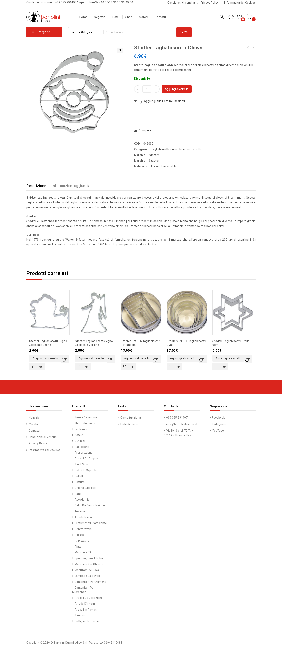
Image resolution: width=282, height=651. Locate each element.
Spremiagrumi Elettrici (89, 558)
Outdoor (80, 440)
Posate (79, 534)
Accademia (82, 499)
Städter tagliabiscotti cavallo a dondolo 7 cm (248, 47)
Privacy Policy (210, 2)
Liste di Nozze (129, 424)
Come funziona (130, 417)
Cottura (80, 482)
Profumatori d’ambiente (91, 523)
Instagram (219, 424)
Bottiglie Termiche (87, 621)
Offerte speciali (85, 487)
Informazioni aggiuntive (72, 186)
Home (83, 17)
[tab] (38, 185)
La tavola (81, 429)
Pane (78, 493)
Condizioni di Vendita (42, 437)
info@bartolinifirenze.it (181, 424)
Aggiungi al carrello (176, 89)
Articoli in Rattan (86, 609)
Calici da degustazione (90, 505)
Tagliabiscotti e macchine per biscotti (176, 149)
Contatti (160, 17)
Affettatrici (82, 540)
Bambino (81, 615)
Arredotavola (83, 517)
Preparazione (84, 452)
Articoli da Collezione (89, 597)
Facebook (218, 417)
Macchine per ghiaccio (90, 564)
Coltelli (79, 476)
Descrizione (36, 186)
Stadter (154, 154)
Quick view (41, 366)
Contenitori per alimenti (91, 581)
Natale (79, 435)
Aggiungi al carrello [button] (45, 358)
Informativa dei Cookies (240, 2)
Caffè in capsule (86, 470)
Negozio (100, 17)
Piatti (78, 546)
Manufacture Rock (87, 570)
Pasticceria (82, 446)
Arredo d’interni (85, 603)
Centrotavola (83, 529)
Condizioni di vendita (181, 2)
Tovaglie (80, 511)
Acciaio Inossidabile (164, 166)
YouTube (218, 430)
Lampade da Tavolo (88, 575)
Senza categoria (86, 417)
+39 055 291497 (177, 417)
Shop (128, 17)
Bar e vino (81, 464)
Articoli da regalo (86, 458)
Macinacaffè (83, 552)
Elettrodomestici (86, 423)
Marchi (143, 17)
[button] (120, 50)
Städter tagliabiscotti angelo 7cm (253, 47)
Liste (115, 17)
